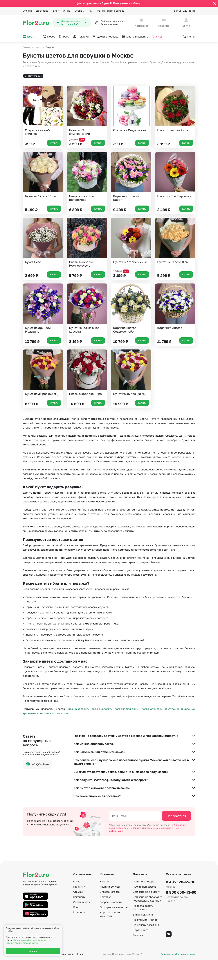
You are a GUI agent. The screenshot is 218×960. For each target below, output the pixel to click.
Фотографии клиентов (114, 907)
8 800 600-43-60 (180, 892)
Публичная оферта (144, 886)
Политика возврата (145, 881)
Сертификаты (81, 902)
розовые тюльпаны (126, 708)
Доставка (42, 10)
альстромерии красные (180, 708)
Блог (56, 10)
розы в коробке (101, 708)
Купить (54, 142)
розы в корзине (78, 708)
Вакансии (79, 896)
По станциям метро (145, 919)
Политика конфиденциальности (178, 954)
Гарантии (79, 886)
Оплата (27, 10)
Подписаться (176, 816)
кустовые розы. (60, 713)
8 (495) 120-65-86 (184, 10)
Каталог (105, 881)
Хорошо (33, 951)
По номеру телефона (146, 924)
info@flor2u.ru (37, 764)
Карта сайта (140, 930)
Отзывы (84, 11)
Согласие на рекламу (146, 891)
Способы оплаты (110, 891)
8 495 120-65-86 (180, 882)
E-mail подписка (143, 914)
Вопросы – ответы (111, 902)
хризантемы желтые (36, 713)
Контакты (79, 912)
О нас (66, 10)
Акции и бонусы (110, 886)
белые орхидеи (151, 708)
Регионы (138, 935)
